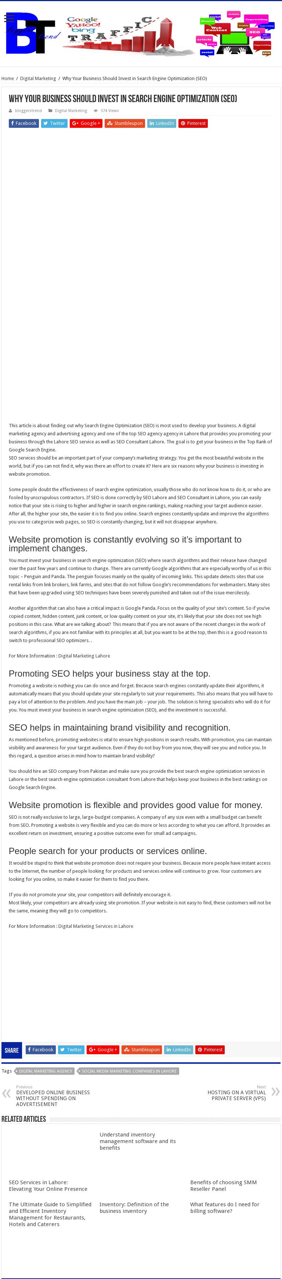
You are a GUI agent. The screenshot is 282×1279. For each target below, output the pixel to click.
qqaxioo (18, 927)
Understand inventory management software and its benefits (138, 1063)
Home (7, 78)
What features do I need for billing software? (225, 1129)
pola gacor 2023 (26, 952)
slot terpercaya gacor (31, 919)
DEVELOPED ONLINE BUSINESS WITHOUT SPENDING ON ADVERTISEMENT (53, 1017)
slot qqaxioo (22, 944)
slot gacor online (26, 871)
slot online (19, 879)
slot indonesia (23, 903)
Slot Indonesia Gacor (31, 895)
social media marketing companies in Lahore (129, 992)
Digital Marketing (38, 78)
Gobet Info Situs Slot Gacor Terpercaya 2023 (56, 911)
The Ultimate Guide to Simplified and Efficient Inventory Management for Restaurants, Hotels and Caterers (50, 1136)
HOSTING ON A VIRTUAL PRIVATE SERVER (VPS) (228, 1014)
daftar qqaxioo (25, 935)
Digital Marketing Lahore (84, 577)
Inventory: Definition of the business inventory (134, 1129)
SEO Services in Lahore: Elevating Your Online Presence (48, 1107)
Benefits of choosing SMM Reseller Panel (223, 1107)
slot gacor (19, 887)
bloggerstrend (28, 110)
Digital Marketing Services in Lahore (95, 847)
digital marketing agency (45, 992)
